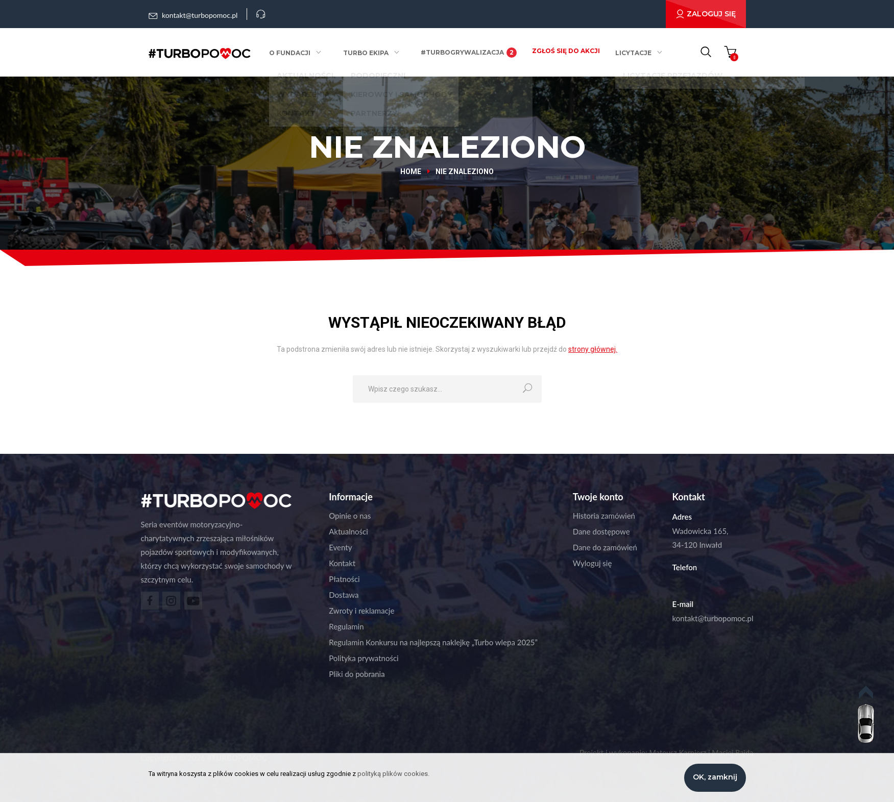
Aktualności (348, 531)
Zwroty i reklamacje (361, 610)
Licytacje (631, 53)
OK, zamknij (715, 777)
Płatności (344, 579)
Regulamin (346, 626)
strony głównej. (592, 349)
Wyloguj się (592, 563)
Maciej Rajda (732, 752)
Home (410, 171)
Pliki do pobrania (356, 673)
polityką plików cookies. (393, 773)
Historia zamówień (604, 515)
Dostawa (343, 594)
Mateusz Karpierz (675, 752)
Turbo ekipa (367, 53)
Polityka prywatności (363, 658)
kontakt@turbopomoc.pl (713, 618)
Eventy (340, 547)
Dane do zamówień (605, 547)
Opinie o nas (350, 515)
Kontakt (342, 563)
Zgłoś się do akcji (564, 51)
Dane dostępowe (601, 531)
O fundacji (295, 53)
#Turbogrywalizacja (467, 52)
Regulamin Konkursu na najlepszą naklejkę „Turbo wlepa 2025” (433, 642)
